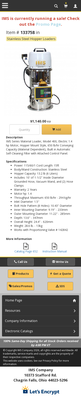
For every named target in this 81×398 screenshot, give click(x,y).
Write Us (60, 262)
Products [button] (20, 274)
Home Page (13, 300)
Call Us (20, 262)
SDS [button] (60, 286)
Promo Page (48, 24)
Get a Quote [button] (60, 274)
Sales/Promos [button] (20, 286)
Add (56, 129)
